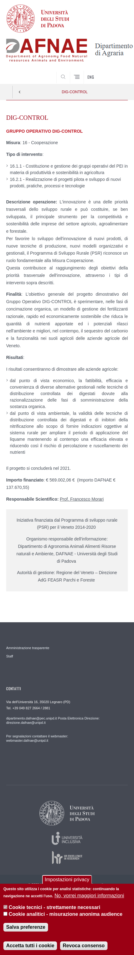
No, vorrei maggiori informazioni (89, 898)
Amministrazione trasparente (27, 648)
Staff (9, 656)
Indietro (20, 92)
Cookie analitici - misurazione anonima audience (65, 917)
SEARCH (116, 72)
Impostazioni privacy (67, 882)
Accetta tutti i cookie (30, 948)
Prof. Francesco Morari (82, 499)
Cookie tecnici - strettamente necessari (54, 910)
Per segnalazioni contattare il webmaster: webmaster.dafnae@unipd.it (37, 738)
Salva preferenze (25, 930)
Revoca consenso (84, 948)
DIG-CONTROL (75, 92)
